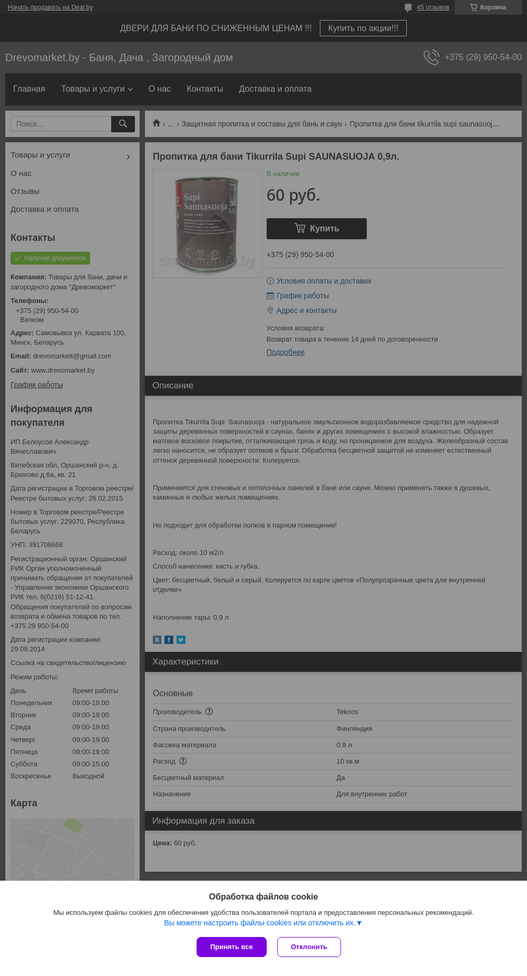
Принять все (231, 947)
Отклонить (309, 947)
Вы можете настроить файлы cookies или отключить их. (259, 923)
